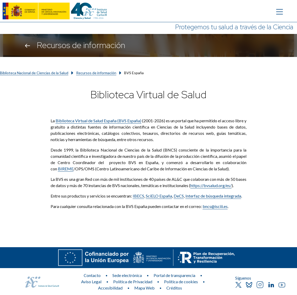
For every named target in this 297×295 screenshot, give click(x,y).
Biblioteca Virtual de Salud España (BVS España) (98, 120)
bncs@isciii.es (215, 206)
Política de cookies (181, 281)
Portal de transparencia (174, 275)
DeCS (179, 195)
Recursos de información (96, 73)
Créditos (174, 287)
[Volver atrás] (27, 45)
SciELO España (159, 195)
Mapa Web (144, 287)
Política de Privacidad (132, 281)
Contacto (92, 275)
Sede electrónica (127, 275)
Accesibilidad (110, 287)
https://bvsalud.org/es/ (211, 185)
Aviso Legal (91, 281)
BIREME (66, 168)
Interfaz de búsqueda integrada (213, 195)
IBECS (138, 195)
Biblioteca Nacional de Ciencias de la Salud (34, 73)
